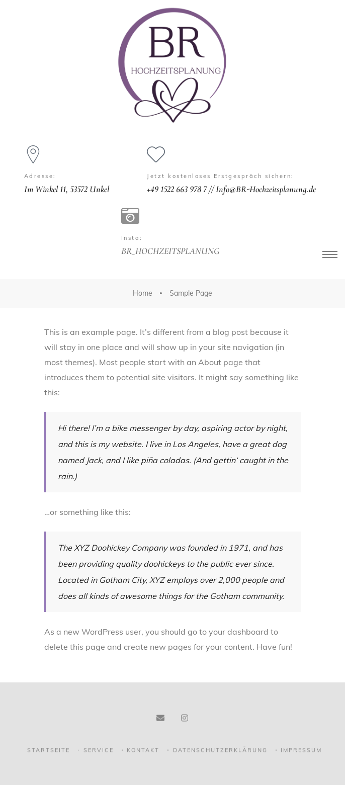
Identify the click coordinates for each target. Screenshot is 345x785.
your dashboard (239, 632)
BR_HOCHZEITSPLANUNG (170, 250)
